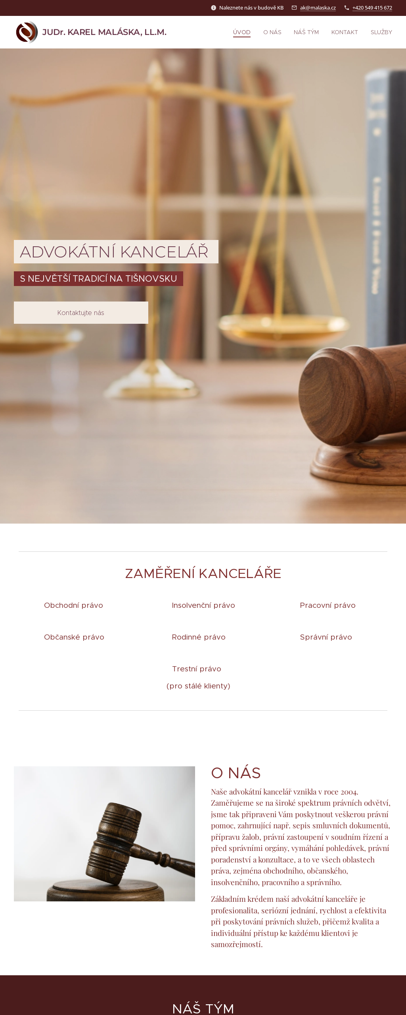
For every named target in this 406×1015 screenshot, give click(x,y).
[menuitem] (248, 32)
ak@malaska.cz (318, 7)
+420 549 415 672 (372, 7)
